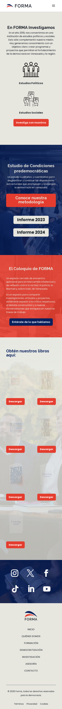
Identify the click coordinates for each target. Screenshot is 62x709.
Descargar (15, 401)
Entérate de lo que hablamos (31, 321)
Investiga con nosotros (31, 122)
